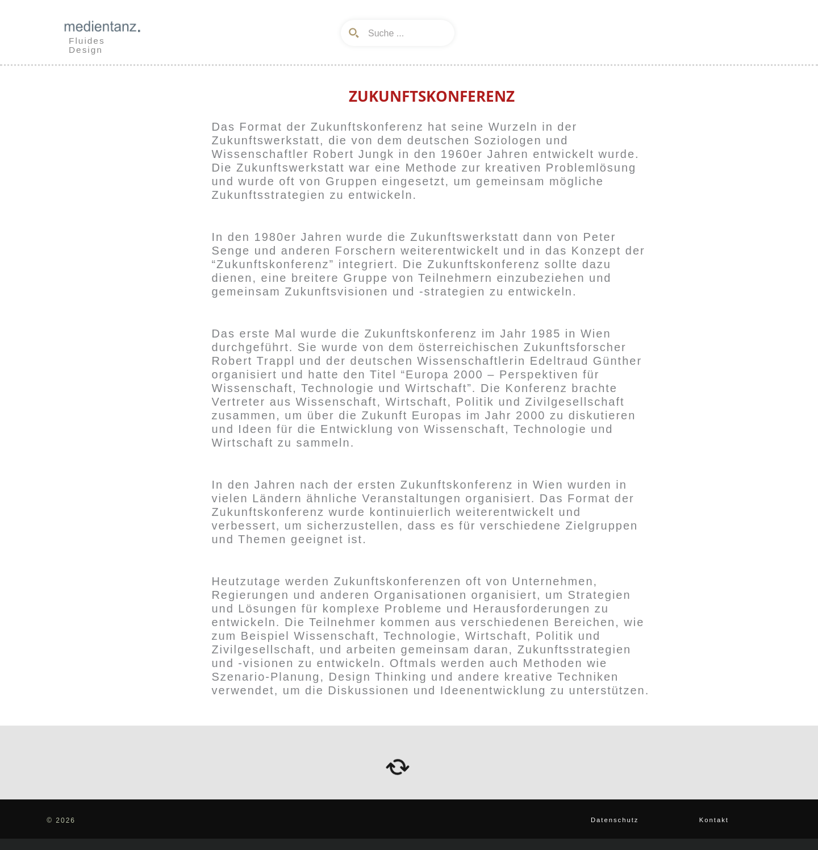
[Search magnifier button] (354, 33)
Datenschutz (610, 819)
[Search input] (406, 32)
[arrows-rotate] (398, 767)
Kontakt (712, 819)
